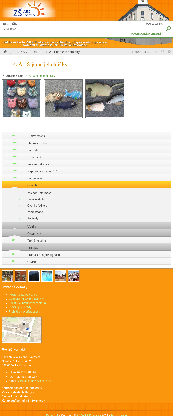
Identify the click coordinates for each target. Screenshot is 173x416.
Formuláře (34, 150)
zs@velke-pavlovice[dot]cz (34, 380)
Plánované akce (37, 143)
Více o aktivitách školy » (18, 392)
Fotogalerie (26, 52)
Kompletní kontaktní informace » (24, 400)
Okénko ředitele (37, 205)
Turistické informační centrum (27, 303)
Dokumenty (35, 157)
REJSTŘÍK (10, 24)
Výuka (31, 226)
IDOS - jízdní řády (20, 307)
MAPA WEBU (154, 24)
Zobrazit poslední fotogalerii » (22, 387)
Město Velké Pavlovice (23, 294)
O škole (32, 185)
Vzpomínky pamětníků (42, 171)
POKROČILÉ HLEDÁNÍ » (147, 33)
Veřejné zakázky (38, 164)
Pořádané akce (36, 240)
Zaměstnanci (35, 211)
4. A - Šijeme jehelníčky (40, 75)
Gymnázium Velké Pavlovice (26, 298)
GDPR (31, 262)
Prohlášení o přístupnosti (43, 255)
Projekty (32, 248)
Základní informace (39, 192)
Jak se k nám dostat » (16, 396)
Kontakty (32, 218)
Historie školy (35, 199)
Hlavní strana (36, 136)
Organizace (34, 233)
